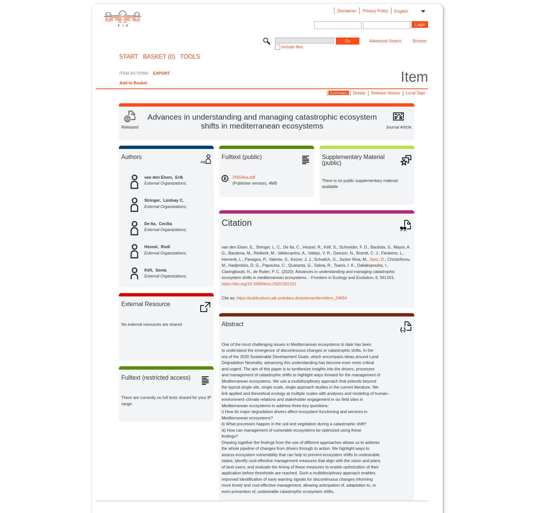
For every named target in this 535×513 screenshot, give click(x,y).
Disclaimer (346, 11)
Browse (420, 41)
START (128, 57)
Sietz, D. (377, 259)
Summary (338, 93)
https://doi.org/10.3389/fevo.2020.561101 (258, 284)
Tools (190, 57)
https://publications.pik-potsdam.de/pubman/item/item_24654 (292, 298)
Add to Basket (133, 83)
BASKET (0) (159, 57)
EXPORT (161, 73)
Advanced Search (385, 41)
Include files (292, 47)
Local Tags (415, 93)
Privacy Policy (375, 11)
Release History (385, 93)
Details (359, 93)
